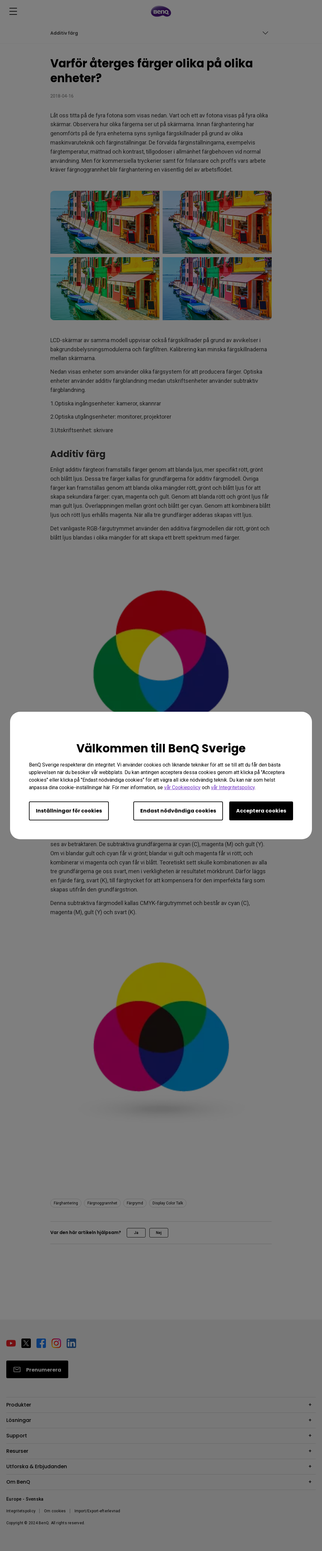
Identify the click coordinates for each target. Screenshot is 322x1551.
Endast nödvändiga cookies (178, 810)
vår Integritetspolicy (233, 787)
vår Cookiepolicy (182, 787)
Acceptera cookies (261, 810)
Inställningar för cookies (69, 810)
